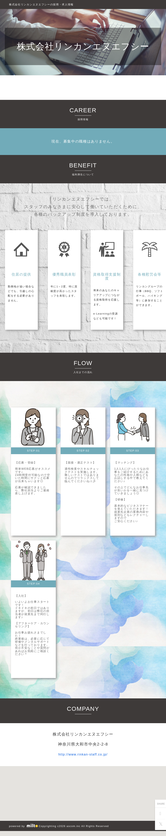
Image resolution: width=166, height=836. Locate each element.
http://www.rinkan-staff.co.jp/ (83, 754)
